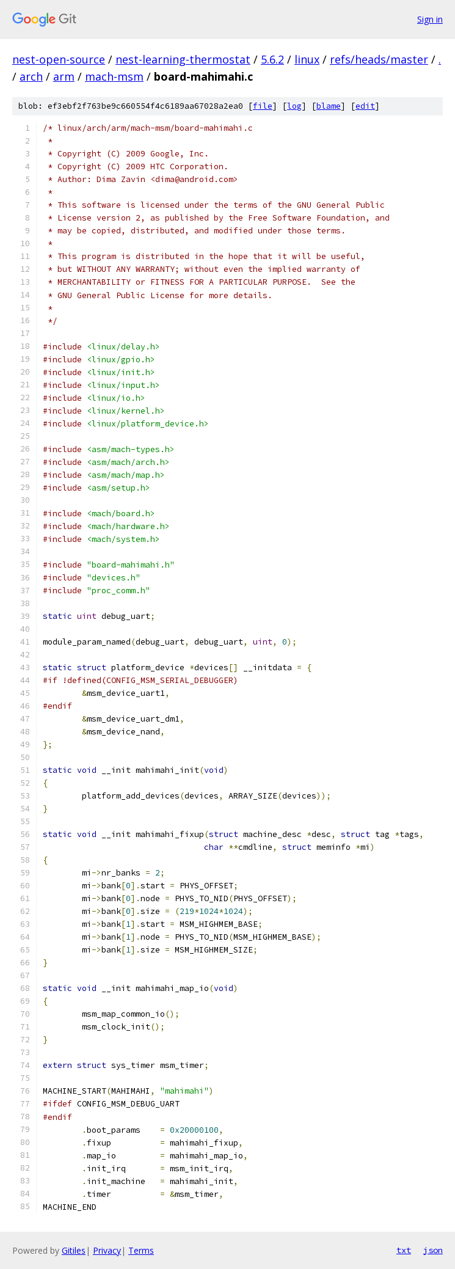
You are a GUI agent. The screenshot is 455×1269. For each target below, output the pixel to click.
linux (306, 59)
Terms (141, 1250)
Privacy (107, 1250)
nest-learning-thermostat (182, 59)
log (294, 106)
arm (64, 76)
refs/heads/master (379, 59)
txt (403, 1250)
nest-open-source (58, 59)
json (433, 1250)
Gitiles (74, 1250)
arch (31, 76)
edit (365, 106)
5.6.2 (272, 59)
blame (328, 106)
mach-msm (114, 76)
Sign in (430, 19)
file (262, 106)
